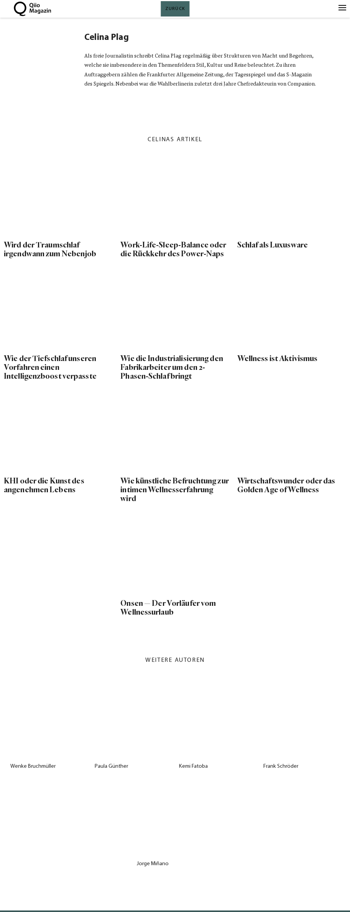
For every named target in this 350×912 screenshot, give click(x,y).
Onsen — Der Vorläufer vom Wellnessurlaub (168, 607)
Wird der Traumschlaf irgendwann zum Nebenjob (50, 249)
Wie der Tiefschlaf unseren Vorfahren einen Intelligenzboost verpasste (50, 367)
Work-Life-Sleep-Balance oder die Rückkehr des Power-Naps (173, 249)
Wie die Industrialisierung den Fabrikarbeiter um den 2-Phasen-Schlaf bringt (171, 367)
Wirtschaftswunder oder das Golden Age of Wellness (286, 485)
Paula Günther (111, 766)
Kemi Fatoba (193, 766)
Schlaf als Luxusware (272, 245)
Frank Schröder (280, 766)
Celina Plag (106, 37)
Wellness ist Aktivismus (277, 359)
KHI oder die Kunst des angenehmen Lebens (44, 485)
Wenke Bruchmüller (33, 766)
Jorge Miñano (153, 864)
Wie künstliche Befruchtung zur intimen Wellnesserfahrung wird (174, 490)
